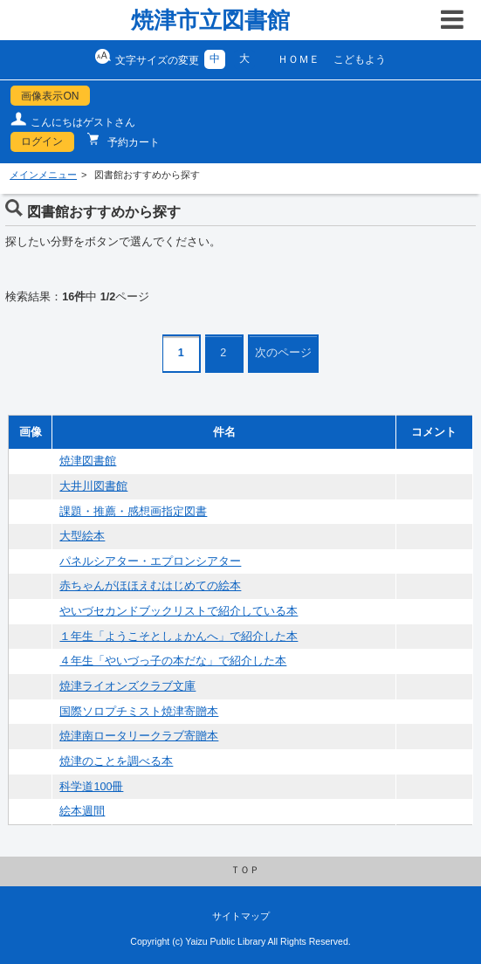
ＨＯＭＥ (299, 59)
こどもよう (359, 59)
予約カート (132, 142)
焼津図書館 (87, 461)
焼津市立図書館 (210, 20)
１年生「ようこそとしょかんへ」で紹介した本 (178, 636)
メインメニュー (43, 174)
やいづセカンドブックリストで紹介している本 (178, 611)
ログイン (42, 141)
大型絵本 (82, 536)
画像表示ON (50, 96)
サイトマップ (241, 916)
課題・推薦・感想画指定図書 (133, 512)
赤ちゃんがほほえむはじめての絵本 (150, 586)
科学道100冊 (91, 787)
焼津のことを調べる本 (116, 761)
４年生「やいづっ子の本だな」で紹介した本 (172, 661)
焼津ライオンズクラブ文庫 (127, 686)
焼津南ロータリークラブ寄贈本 (138, 736)
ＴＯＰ (244, 869)
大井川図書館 (93, 486)
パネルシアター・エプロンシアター (150, 561)
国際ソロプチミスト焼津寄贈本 (138, 712)
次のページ (283, 353)
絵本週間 (82, 811)
